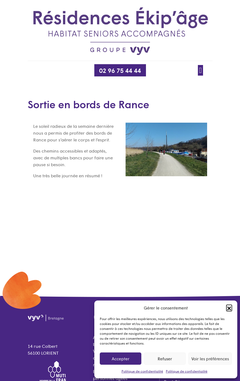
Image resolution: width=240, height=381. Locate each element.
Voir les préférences (210, 358)
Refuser (165, 358)
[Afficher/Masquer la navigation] (200, 70)
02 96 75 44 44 (120, 70)
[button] (229, 307)
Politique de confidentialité (142, 371)
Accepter (120, 358)
